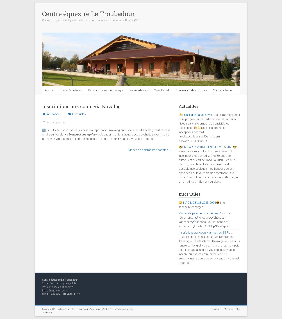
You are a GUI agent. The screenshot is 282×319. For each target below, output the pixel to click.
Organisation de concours (191, 90)
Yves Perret (161, 90)
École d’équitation (71, 90)
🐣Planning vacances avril (195, 115)
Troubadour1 (54, 114)
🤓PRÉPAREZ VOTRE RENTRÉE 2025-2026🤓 (208, 147)
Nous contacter (223, 90)
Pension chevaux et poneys (105, 90)
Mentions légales (232, 309)
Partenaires (216, 309)
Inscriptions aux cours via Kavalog (200, 232)
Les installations (139, 90)
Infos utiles (79, 114)
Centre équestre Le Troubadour (88, 13)
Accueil (49, 90)
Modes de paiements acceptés (150, 150)
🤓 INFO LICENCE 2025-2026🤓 (199, 202)
